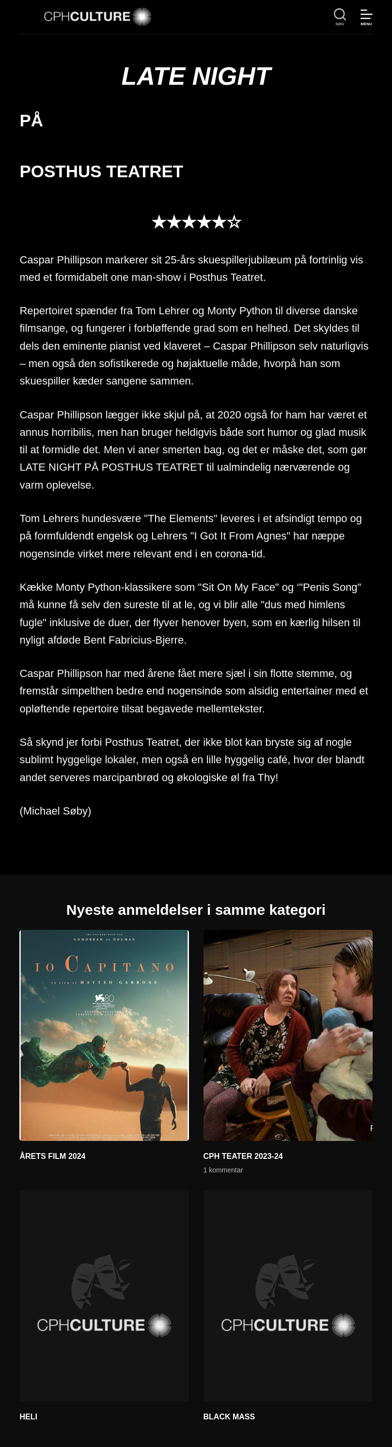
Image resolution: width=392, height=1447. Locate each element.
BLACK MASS (229, 1417)
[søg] (340, 17)
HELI (28, 1417)
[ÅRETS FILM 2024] (103, 1035)
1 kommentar (223, 1170)
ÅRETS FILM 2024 (52, 1156)
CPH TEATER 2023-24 (243, 1156)
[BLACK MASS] (288, 1295)
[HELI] (103, 1295)
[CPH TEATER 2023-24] (288, 1035)
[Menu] (367, 17)
